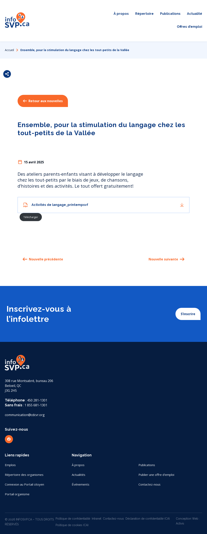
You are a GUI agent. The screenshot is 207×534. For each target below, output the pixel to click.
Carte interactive (99, 10)
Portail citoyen (98, 17)
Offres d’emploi (189, 27)
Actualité (194, 14)
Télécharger (30, 217)
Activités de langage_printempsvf (60, 205)
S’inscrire (188, 314)
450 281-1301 (37, 400)
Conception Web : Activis (188, 521)
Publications (170, 14)
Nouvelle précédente (42, 259)
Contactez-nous (98, 30)
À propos (121, 14)
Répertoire (144, 14)
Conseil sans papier (99, 23)
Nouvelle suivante (167, 259)
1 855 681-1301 (35, 405)
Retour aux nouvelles (43, 101)
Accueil (9, 50)
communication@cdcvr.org (25, 415)
